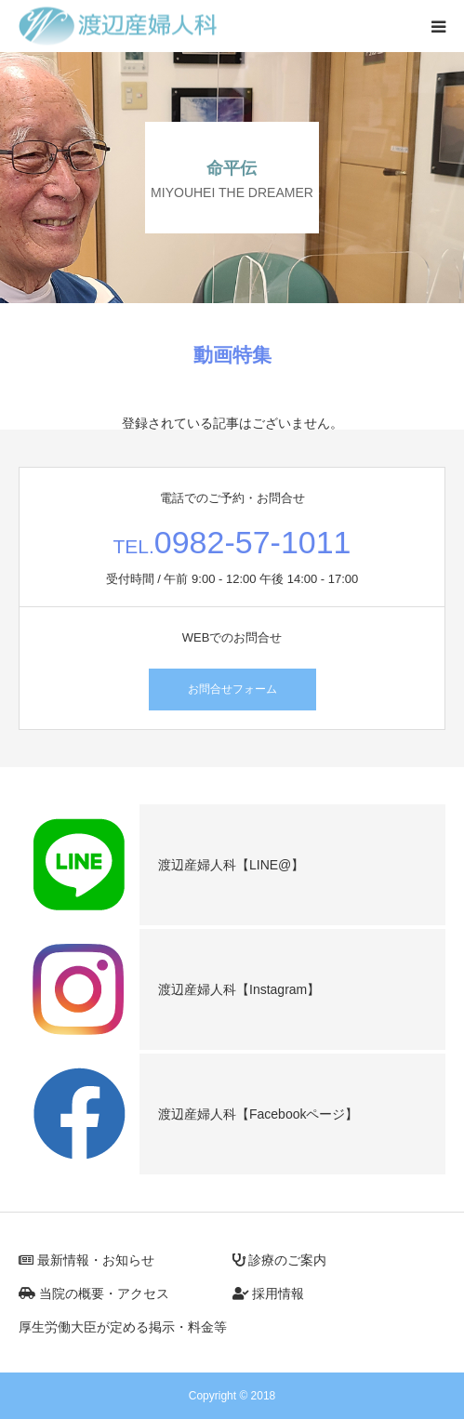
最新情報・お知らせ (86, 1260)
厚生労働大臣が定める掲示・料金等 (123, 1327)
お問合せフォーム (232, 689)
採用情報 (268, 1293)
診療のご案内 (279, 1260)
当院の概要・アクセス (94, 1293)
